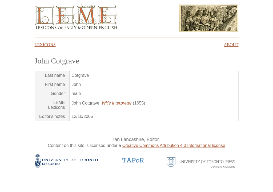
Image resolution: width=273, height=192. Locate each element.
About (231, 44)
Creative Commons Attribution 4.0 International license (173, 145)
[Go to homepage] (76, 28)
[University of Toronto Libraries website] (66, 167)
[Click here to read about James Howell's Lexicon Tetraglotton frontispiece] (209, 31)
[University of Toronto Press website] (201, 167)
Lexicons (45, 44)
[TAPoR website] (133, 162)
